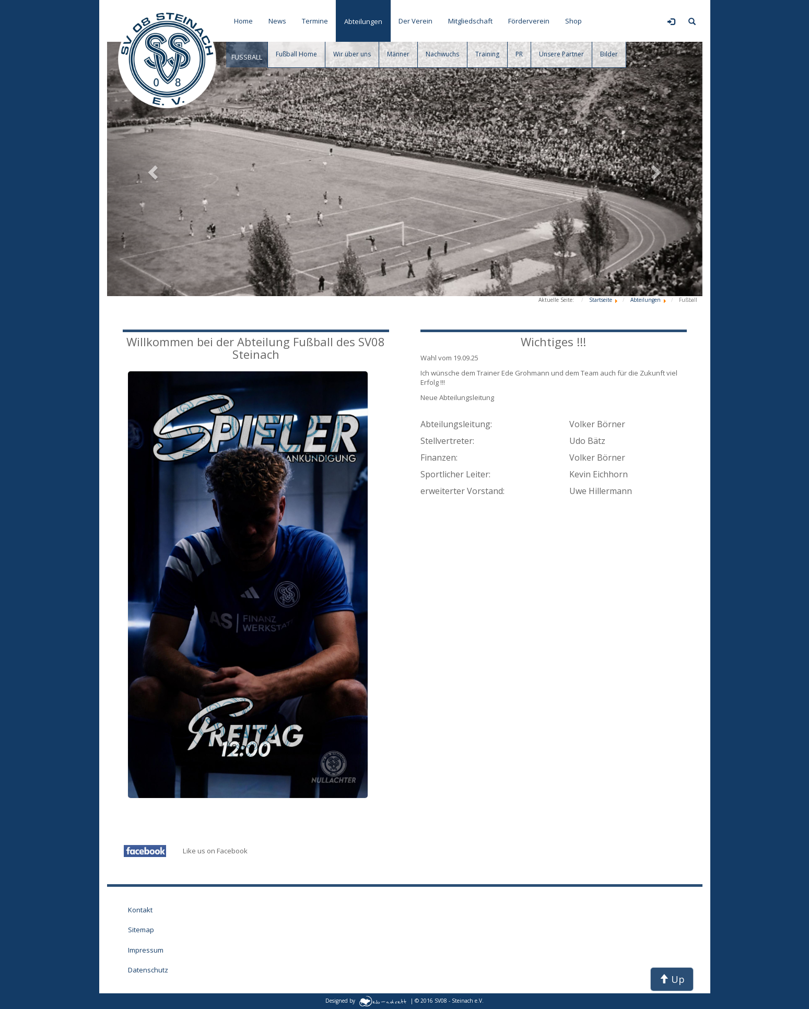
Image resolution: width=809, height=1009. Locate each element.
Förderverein (528, 21)
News (277, 21)
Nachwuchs (442, 54)
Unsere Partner (561, 54)
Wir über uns (352, 54)
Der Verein (415, 21)
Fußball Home (296, 54)
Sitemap (141, 929)
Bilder (609, 54)
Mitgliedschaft (470, 21)
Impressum (145, 950)
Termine (315, 21)
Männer (398, 54)
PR (519, 54)
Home (243, 21)
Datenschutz (148, 970)
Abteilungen (363, 21)
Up (672, 979)
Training (487, 54)
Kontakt (140, 909)
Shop (573, 21)
